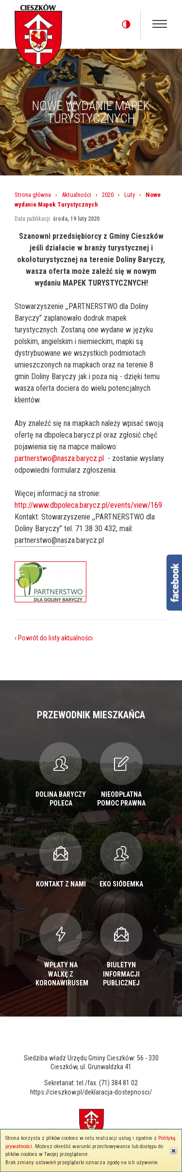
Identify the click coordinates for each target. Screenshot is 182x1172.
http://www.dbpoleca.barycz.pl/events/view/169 (88, 505)
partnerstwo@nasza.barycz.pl (59, 458)
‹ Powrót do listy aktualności (54, 638)
